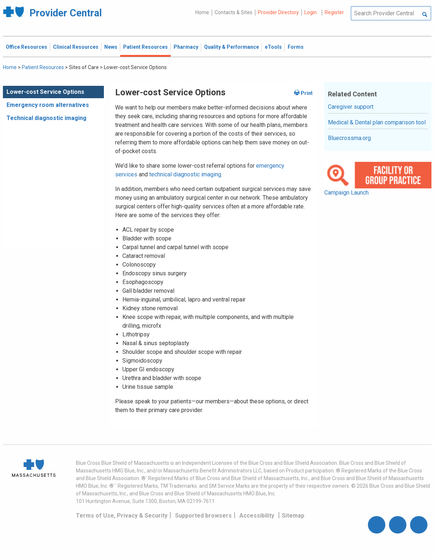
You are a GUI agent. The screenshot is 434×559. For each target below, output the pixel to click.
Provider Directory (278, 12)
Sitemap (293, 515)
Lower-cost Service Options (45, 91)
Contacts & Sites (233, 12)
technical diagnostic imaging (185, 174)
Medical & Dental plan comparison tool (377, 122)
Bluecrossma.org (349, 138)
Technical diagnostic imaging (46, 118)
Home (202, 12)
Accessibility (256, 515)
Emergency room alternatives (48, 104)
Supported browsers (203, 515)
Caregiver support (350, 106)
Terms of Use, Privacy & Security (121, 515)
